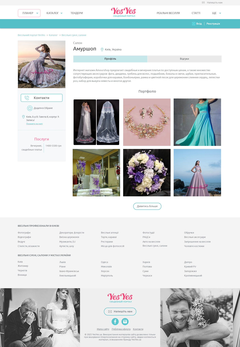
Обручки (189, 232)
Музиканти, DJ (67, 241)
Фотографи (24, 232)
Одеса (104, 262)
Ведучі (21, 241)
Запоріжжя (190, 271)
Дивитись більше (147, 206)
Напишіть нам (214, 2)
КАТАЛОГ (53, 13)
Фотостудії (149, 232)
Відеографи (24, 237)
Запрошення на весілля (197, 241)
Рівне (62, 266)
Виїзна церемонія (69, 237)
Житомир (23, 266)
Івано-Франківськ (69, 271)
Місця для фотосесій (112, 246)
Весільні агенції (110, 232)
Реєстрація (213, 23)
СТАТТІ (196, 13)
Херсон (105, 271)
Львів (62, 262)
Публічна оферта (121, 329)
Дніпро (188, 262)
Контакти (41, 98)
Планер (28, 13)
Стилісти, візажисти (29, 246)
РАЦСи (146, 237)
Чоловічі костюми (194, 246)
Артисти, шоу (66, 246)
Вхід (199, 23)
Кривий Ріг (190, 266)
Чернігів (22, 270)
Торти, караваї (109, 237)
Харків (146, 262)
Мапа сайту (103, 329)
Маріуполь (107, 275)
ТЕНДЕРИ (77, 13)
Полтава (147, 266)
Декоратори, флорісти (71, 232)
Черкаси (147, 275)
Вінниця (22, 275)
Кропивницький (193, 275)
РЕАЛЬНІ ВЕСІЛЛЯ (168, 13)
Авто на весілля (151, 241)
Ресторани (107, 241)
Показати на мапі (34, 123)
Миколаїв (106, 266)
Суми (145, 271)
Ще (214, 13)
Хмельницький (67, 275)
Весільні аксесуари (195, 237)
